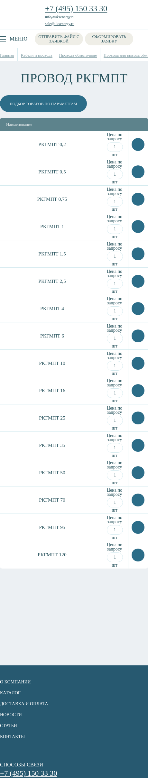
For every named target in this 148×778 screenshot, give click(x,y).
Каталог (10, 692)
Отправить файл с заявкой (58, 38)
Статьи (8, 725)
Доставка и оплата (24, 703)
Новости (11, 714)
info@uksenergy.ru (60, 17)
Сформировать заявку (109, 38)
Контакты (12, 736)
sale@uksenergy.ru (59, 24)
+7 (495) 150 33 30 (76, 8)
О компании (15, 682)
